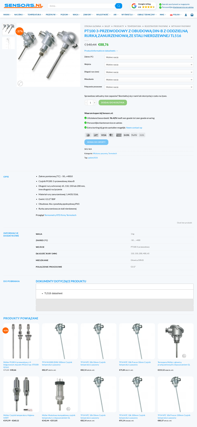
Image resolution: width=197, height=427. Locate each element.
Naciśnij (19, 14)
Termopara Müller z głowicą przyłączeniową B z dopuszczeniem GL (174, 363)
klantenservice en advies (183, 7)
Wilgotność (103, 14)
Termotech (112, 153)
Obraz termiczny (147, 14)
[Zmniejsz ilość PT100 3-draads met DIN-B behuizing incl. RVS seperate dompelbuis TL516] (86, 102)
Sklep (107, 26)
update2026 (93, 158)
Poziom (65, 14)
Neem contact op (134, 127)
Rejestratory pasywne (156, 26)
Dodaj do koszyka (112, 102)
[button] (143, 5)
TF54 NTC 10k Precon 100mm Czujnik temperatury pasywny (174, 416)
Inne (163, 14)
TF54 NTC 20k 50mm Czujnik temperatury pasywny (93, 363)
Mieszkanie (89, 79)
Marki (7, 14)
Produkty (119, 26)
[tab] (115, 286)
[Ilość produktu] (90, 102)
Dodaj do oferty (96, 142)
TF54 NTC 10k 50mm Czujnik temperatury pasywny (93, 416)
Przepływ (52, 14)
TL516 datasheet (53, 293)
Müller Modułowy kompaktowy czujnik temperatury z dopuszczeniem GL (58, 416)
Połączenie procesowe (93, 87)
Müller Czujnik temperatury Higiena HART (18, 416)
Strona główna (92, 26)
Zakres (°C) (88, 57)
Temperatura (35, 14)
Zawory (88, 14)
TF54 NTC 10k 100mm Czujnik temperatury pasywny (132, 416)
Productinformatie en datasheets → (101, 50)
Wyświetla (127, 14)
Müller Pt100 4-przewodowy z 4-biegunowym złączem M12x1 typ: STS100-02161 (21, 364)
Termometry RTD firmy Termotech (60, 215)
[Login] (186, 15)
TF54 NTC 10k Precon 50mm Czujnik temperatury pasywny (135, 363)
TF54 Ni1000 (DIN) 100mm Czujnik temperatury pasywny (57, 363)
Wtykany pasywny (181, 26)
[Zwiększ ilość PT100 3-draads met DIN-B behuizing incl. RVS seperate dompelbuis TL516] (94, 102)
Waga (76, 14)
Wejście (87, 64)
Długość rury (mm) (91, 72)
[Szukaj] (118, 6)
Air (116, 14)
